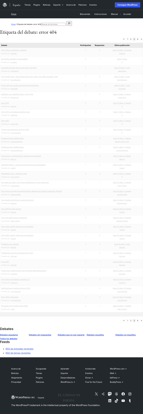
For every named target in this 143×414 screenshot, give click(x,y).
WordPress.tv (68, 382)
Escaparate (41, 369)
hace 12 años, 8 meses (122, 200)
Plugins (39, 377)
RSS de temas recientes (18, 353)
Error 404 (5, 121)
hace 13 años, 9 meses (122, 279)
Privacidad (16, 382)
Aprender (65, 369)
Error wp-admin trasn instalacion (14, 218)
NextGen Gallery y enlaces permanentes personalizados (23, 165)
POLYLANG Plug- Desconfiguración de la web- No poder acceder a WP (29, 77)
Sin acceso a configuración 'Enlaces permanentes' (21, 156)
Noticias (15, 373)
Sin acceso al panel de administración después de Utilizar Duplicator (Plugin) (31, 191)
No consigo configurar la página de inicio (17, 200)
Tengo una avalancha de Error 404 (15, 129)
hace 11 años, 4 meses (122, 103)
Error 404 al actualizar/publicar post (15, 112)
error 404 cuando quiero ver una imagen (17, 226)
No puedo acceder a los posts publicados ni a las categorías (25, 182)
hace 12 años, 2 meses (122, 182)
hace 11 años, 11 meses (122, 165)
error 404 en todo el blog (11, 209)
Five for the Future (93, 382)
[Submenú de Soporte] (58, 5)
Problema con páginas (10, 244)
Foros (13, 14)
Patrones (40, 382)
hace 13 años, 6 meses (122, 271)
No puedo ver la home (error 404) (14, 306)
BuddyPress (116, 382)
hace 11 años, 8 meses (122, 156)
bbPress (115, 377)
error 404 (5, 103)
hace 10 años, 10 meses (122, 50)
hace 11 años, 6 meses (122, 129)
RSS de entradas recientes (19, 348)
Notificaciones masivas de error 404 (15, 288)
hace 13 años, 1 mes (122, 244)
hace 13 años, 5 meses (122, 253)
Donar (89, 377)
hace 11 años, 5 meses (122, 121)
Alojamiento (16, 377)
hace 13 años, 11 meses (122, 306)
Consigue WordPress (127, 5)
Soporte (64, 373)
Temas (39, 373)
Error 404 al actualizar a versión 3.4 (15, 279)
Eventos (89, 373)
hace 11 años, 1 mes (122, 68)
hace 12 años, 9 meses (122, 209)
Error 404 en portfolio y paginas (14, 50)
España (41, 398)
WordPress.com (118, 369)
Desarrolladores (68, 377)
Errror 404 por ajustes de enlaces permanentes (20, 85)
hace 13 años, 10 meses (122, 288)
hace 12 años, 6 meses (122, 191)
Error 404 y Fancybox (9, 297)
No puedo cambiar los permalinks (14, 59)
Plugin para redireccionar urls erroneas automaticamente (23, 271)
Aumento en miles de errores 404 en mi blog (18, 68)
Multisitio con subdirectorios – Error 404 (17, 94)
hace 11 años (122, 59)
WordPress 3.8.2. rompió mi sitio (14, 174)
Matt (113, 373)
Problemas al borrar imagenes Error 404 (17, 253)
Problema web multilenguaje (12, 138)
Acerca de (16, 369)
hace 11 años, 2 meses (122, 94)
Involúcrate (90, 369)
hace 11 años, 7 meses (122, 138)
